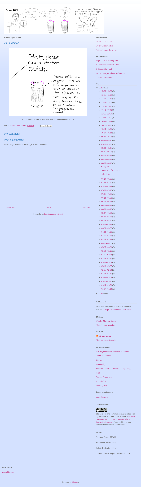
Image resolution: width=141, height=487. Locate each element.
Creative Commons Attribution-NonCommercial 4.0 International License (115, 419)
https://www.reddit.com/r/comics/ (118, 309)
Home (48, 207)
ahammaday (100, 364)
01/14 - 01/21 (106, 285)
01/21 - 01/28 (106, 281)
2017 (101, 294)
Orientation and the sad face (107, 50)
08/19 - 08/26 (106, 156)
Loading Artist (101, 386)
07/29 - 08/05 (106, 179)
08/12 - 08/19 (106, 159)
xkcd (98, 373)
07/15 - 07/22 (106, 186)
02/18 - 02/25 (106, 266)
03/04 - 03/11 (106, 259)
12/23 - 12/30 (106, 91)
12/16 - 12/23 (106, 95)
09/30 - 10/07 (106, 137)
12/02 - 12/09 (106, 102)
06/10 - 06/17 (106, 205)
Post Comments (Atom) (53, 214)
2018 (101, 88)
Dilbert (98, 360)
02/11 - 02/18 (106, 270)
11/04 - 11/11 (106, 118)
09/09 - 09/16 (106, 148)
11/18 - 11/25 (106, 110)
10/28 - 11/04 (106, 121)
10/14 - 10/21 (106, 129)
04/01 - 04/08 (106, 243)
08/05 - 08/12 (106, 163)
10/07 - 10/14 (106, 133)
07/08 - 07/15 (106, 190)
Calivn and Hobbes (103, 356)
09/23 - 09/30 (106, 140)
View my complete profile (106, 340)
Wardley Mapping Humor (106, 321)
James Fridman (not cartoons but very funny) (113, 369)
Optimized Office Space (110, 170)
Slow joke (105, 166)
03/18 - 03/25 (106, 251)
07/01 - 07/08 (106, 194)
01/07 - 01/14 (106, 289)
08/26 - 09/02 (106, 152)
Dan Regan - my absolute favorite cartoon (112, 351)
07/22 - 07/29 (106, 183)
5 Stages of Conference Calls (107, 65)
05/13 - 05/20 (106, 221)
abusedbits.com (102, 397)
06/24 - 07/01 (106, 198)
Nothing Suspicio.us (104, 377)
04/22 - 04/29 (106, 232)
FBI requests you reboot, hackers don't (111, 73)
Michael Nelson (104, 336)
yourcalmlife (101, 381)
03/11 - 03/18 (106, 255)
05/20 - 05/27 (106, 217)
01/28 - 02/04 (106, 277)
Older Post (86, 207)
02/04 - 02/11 (106, 274)
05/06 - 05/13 (106, 224)
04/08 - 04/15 (106, 240)
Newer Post (10, 207)
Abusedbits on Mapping (105, 325)
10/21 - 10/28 (106, 125)
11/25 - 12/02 (106, 106)
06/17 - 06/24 (106, 202)
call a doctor (105, 174)
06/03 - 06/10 (106, 209)
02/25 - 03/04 (106, 262)
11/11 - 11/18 (106, 114)
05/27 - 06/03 (106, 213)
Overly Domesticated (104, 46)
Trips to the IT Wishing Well (107, 60)
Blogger (75, 482)
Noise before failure (104, 42)
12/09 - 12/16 (106, 99)
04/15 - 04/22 (106, 236)
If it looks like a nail (104, 69)
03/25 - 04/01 (106, 247)
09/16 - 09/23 (106, 144)
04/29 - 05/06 (106, 228)
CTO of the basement (104, 78)
